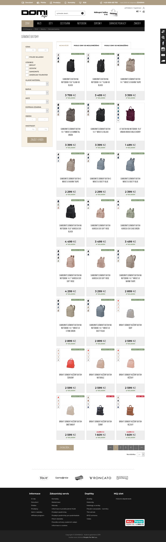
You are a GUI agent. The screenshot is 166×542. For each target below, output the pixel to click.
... (136, 447)
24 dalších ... (65, 447)
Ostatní (32, 68)
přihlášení (128, 8)
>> (142, 447)
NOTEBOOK (82, 23)
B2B (82, 3)
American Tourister (38, 75)
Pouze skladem (36, 57)
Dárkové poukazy (117, 23)
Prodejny (55, 3)
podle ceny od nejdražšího (116, 45)
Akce (28, 98)
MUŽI (39, 23)
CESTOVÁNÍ (65, 23)
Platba (41, 3)
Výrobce (29, 62)
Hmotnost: (30, 126)
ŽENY (27, 23)
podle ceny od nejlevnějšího (86, 45)
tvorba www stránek (83, 537)
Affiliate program (37, 515)
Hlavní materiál (33, 80)
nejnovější (64, 45)
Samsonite (34, 72)
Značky (137, 23)
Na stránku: (131, 454)
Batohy (43, 29)
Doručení (27, 3)
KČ (137, 11)
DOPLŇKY (98, 23)
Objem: (29, 116)
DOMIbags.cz (27, 29)
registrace (137, 8)
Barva (28, 89)
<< (110, 447)
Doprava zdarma (33, 107)
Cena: (28, 47)
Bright (32, 65)
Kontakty (69, 3)
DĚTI (51, 23)
